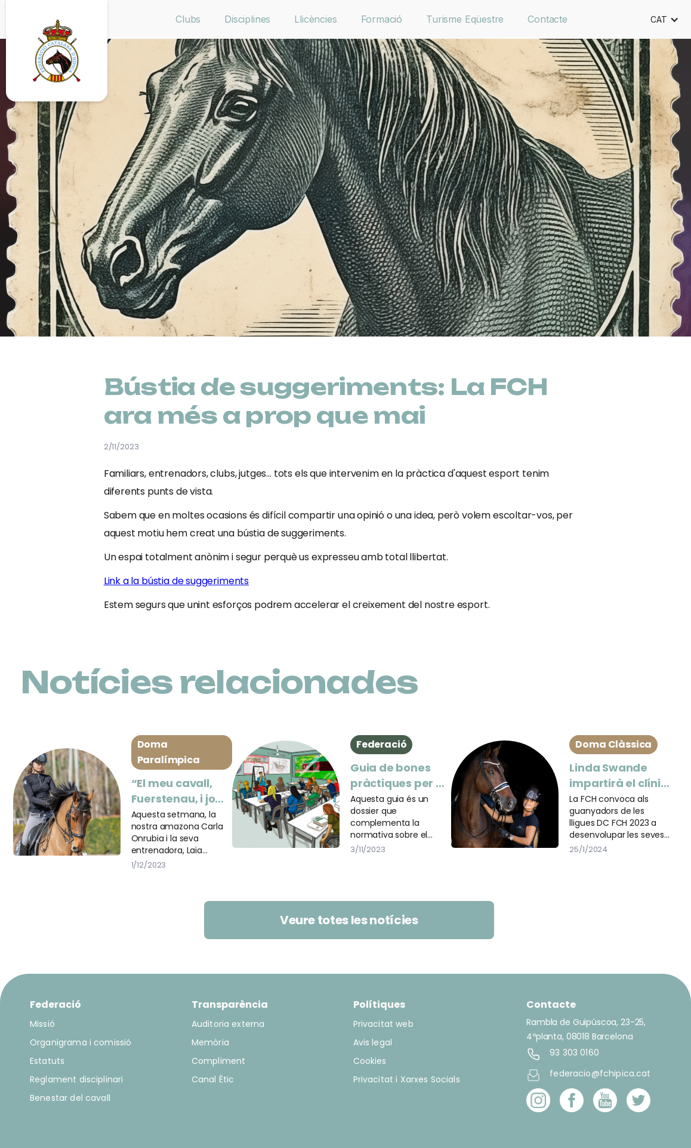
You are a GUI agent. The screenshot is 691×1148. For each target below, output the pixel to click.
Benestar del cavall (70, 1098)
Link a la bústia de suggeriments (176, 581)
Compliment (219, 1061)
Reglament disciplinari (76, 1079)
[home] (56, 50)
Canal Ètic (213, 1079)
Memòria (210, 1042)
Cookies (370, 1061)
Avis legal (373, 1042)
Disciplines (247, 19)
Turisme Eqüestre (465, 19)
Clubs (187, 19)
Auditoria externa (228, 1024)
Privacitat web (383, 1024)
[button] (664, 20)
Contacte (547, 19)
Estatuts (47, 1061)
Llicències (315, 19)
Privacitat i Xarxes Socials (406, 1079)
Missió (42, 1024)
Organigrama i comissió (80, 1042)
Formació (382, 19)
